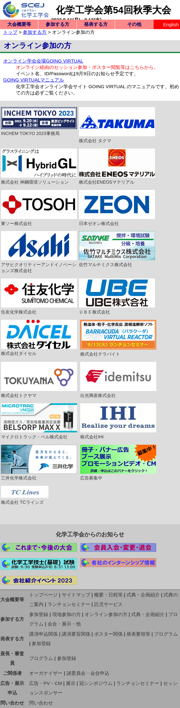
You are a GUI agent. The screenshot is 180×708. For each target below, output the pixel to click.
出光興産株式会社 (118, 380)
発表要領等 (138, 634)
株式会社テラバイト (118, 338)
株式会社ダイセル (39, 338)
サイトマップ (76, 594)
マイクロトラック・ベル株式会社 (39, 421)
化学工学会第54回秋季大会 (113, 10)
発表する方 (96, 24)
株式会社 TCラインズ (24, 495)
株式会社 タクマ (117, 125)
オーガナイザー (45, 673)
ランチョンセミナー (69, 604)
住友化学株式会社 (39, 296)
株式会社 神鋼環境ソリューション (39, 167)
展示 (70, 683)
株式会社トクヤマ (39, 380)
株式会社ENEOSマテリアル (117, 167)
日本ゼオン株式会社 (117, 208)
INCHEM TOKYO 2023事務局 (39, 121)
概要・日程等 (108, 594)
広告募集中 (118, 463)
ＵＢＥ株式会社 (117, 296)
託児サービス (108, 604)
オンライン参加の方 (106, 614)
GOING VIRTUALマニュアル (33, 79)
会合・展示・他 (64, 623)
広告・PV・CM (45, 683)
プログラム (166, 634)
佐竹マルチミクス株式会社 (117, 249)
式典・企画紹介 (143, 594)
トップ (10, 32)
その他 (134, 24)
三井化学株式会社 (39, 463)
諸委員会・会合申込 (88, 673)
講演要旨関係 (76, 634)
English (171, 24)
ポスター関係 (108, 634)
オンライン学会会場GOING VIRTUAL (43, 61)
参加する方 (57, 24)
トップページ (43, 594)
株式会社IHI (118, 421)
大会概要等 (19, 24)
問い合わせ (12, 702)
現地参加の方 (66, 614)
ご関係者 (12, 673)
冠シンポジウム (96, 683)
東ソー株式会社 (39, 208)
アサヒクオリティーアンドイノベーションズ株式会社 (39, 252)
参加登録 (38, 614)
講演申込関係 (43, 634)
